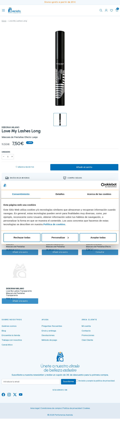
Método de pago (49, 350)
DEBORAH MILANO (10, 127)
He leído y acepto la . (98, 391)
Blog (4, 340)
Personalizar (60, 237)
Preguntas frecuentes (52, 336)
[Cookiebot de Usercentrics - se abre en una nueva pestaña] (103, 185)
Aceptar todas (98, 237)
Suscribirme (69, 392)
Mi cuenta (86, 336)
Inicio (4, 21)
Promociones (88, 345)
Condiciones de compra (51, 419)
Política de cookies (54, 224)
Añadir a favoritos (25, 167)
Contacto (86, 340)
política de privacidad (106, 391)
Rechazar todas (21, 237)
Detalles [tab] (60, 194)
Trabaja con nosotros (12, 350)
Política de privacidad (72, 419)
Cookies (86, 419)
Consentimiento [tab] (21, 194)
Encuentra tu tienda (11, 345)
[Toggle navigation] (3, 10)
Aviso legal (34, 419)
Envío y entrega (49, 340)
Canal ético (7, 354)
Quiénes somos (9, 336)
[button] (116, 10)
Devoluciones (48, 345)
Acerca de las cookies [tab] (99, 194)
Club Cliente (87, 350)
